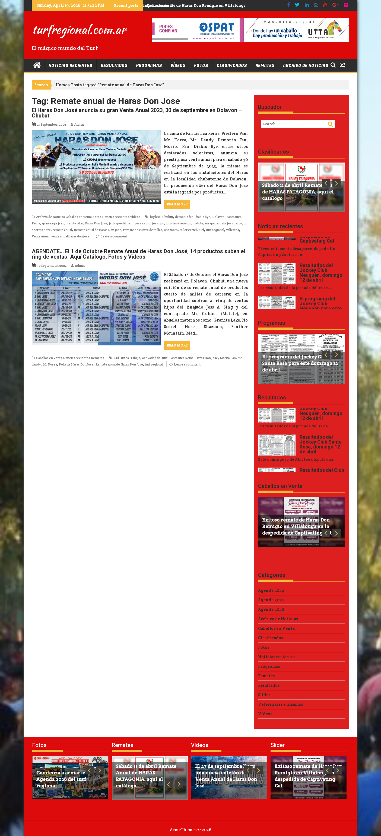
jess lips (158, 223)
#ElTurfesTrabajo (127, 358)
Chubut (167, 217)
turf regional (215, 230)
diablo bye (202, 217)
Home (61, 84)
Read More (177, 204)
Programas (149, 66)
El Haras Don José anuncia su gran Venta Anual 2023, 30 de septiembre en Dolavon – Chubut (137, 113)
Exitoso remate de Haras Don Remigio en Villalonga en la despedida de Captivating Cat (229, 5)
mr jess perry (232, 223)
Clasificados (232, 66)
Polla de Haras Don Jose (76, 364)
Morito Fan (228, 358)
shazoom (171, 230)
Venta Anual (40, 236)
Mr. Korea (50, 364)
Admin (79, 124)
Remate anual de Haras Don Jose (97, 230)
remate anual (62, 230)
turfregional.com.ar (79, 29)
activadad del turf (154, 358)
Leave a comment (113, 236)
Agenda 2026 (271, 609)
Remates (265, 66)
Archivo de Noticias (305, 66)
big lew (155, 217)
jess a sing (142, 223)
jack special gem (121, 223)
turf (201, 230)
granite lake (74, 223)
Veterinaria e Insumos (280, 704)
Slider (264, 694)
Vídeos (178, 66)
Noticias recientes (70, 66)
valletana (232, 230)
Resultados (114, 66)
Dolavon (218, 217)
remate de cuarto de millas (142, 230)
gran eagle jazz (53, 223)
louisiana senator (178, 223)
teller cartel (188, 230)
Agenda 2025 (271, 599)
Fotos (201, 66)
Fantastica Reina (181, 358)
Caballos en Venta (79, 217)
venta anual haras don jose (70, 236)
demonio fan (184, 217)
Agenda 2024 (271, 590)
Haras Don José (96, 223)
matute (198, 223)
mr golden (212, 223)
